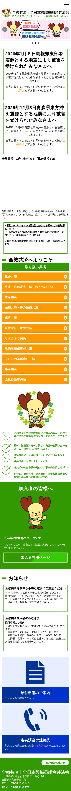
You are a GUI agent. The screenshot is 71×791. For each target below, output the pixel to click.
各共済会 (41, 745)
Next (66, 29)
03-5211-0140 (20, 783)
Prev (4, 29)
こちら (8, 698)
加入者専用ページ (35, 557)
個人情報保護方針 (55, 763)
